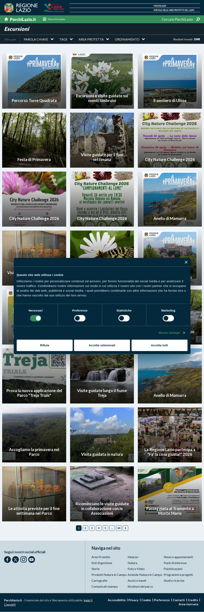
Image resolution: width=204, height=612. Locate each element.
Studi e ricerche (174, 581)
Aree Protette (100, 557)
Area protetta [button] (91, 39)
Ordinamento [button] (127, 39)
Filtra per (10, 39)
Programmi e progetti (178, 575)
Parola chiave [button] (36, 39)
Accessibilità (116, 600)
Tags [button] (63, 39)
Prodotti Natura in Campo (109, 575)
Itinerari (133, 557)
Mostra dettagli (169, 332)
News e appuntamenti (178, 557)
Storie (95, 569)
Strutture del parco (140, 586)
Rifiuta (44, 345)
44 (118, 528)
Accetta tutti (159, 345)
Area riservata (188, 604)
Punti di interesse (175, 563)
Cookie (146, 600)
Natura (132, 563)
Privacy (133, 600)
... (112, 528)
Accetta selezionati (102, 345)
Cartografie (99, 581)
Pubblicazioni (173, 569)
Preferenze (162, 600)
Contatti (179, 600)
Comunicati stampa (104, 586)
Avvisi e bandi (137, 581)
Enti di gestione (101, 563)
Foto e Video (136, 569)
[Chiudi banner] (186, 262)
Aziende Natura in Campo (145, 575)
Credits (193, 600)
